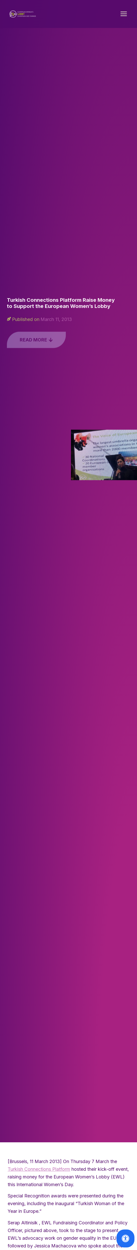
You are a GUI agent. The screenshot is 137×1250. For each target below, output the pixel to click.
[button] (124, 15)
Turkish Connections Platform (39, 1170)
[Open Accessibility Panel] (125, 1238)
